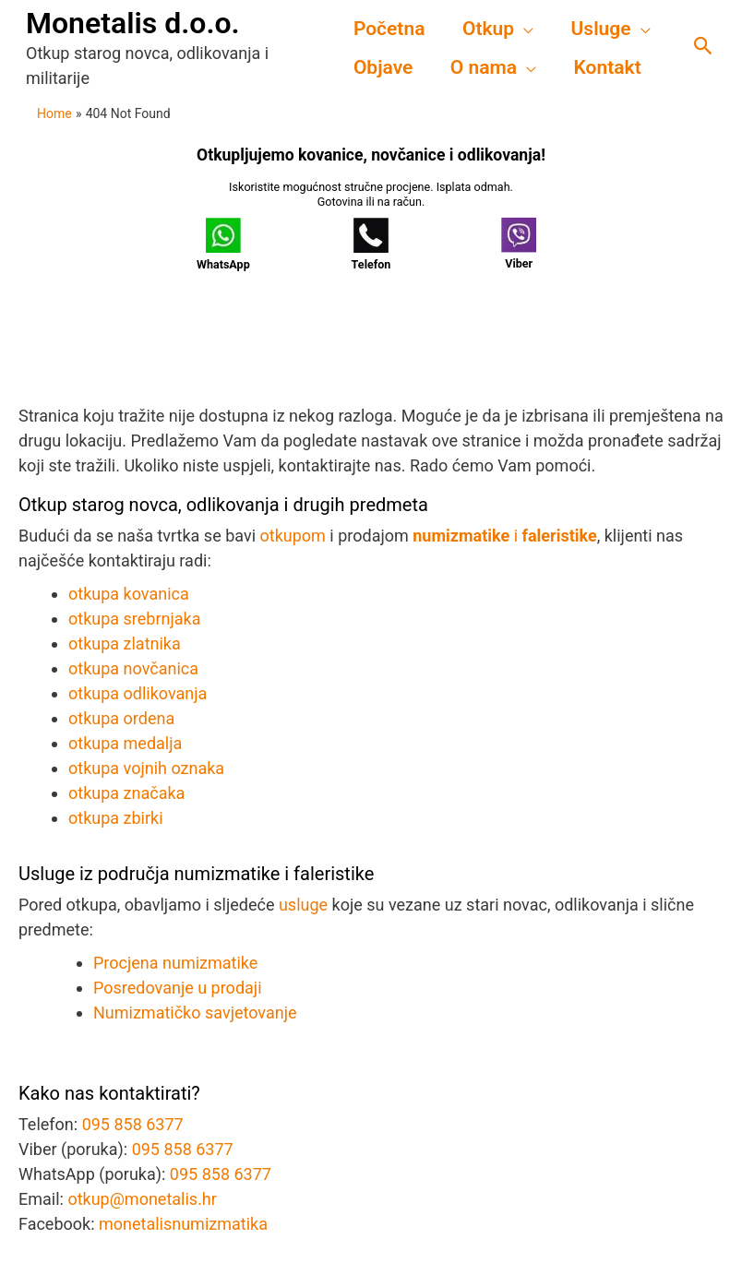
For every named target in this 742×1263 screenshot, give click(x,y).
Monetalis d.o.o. (133, 23)
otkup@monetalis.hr (142, 1199)
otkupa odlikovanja (137, 693)
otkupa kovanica (128, 593)
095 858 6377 (133, 1124)
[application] (525, 28)
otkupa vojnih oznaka (146, 768)
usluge (303, 904)
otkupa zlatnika (124, 643)
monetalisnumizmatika (183, 1223)
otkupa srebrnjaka (134, 618)
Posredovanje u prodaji (177, 987)
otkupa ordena (121, 718)
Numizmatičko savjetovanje (195, 1012)
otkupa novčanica (133, 668)
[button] (703, 48)
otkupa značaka (126, 793)
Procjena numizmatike (175, 962)
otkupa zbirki (115, 818)
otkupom (293, 535)
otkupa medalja (125, 743)
